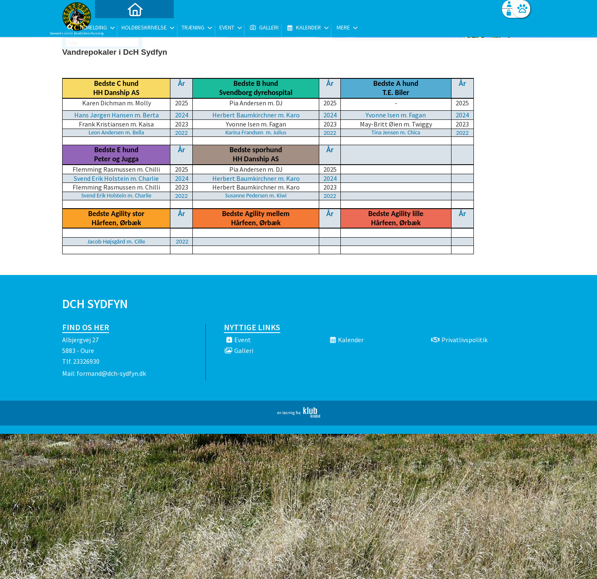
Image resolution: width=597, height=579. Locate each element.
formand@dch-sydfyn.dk (111, 373)
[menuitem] (114, 28)
